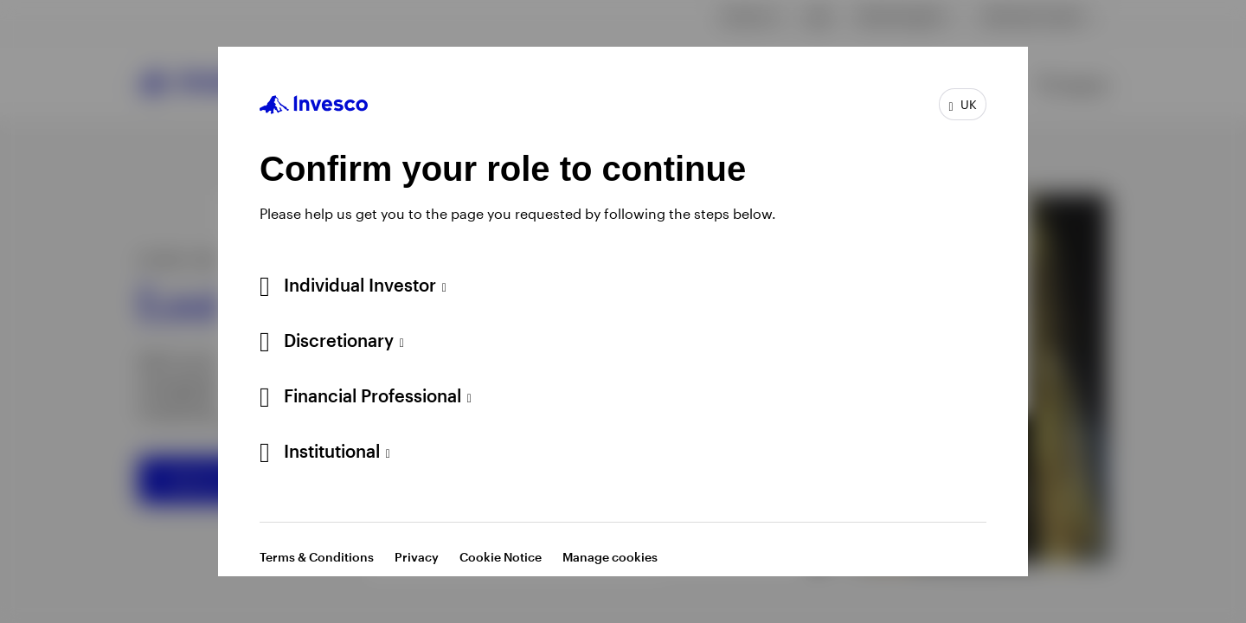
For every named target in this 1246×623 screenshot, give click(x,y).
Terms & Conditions (317, 556)
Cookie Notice (500, 556)
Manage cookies (610, 556)
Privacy (417, 556)
